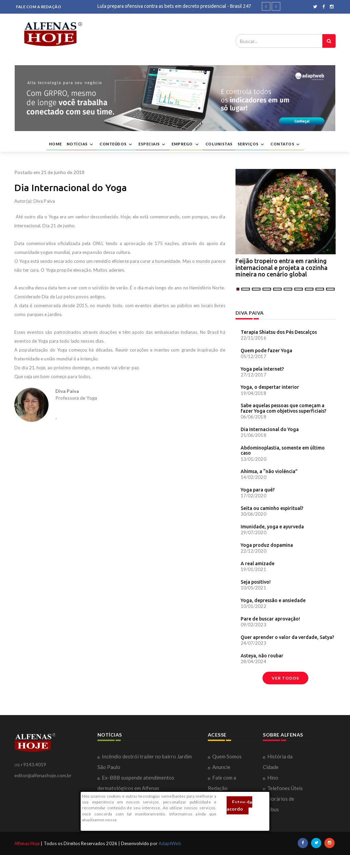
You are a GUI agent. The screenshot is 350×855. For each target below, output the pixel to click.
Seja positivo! (256, 582)
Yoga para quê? (258, 490)
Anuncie (221, 767)
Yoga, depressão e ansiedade (273, 600)
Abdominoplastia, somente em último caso (283, 450)
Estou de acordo (239, 805)
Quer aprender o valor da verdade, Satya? (287, 637)
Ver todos (285, 678)
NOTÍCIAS (81, 144)
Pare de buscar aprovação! (270, 619)
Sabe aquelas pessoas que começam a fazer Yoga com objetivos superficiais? (283, 408)
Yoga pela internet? (262, 369)
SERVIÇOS (252, 144)
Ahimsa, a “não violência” (269, 471)
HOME (55, 144)
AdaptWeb (170, 843)
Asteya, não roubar (262, 655)
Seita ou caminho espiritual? (272, 508)
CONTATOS (285, 144)
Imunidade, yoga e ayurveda (272, 526)
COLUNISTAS (219, 144)
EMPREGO (186, 144)
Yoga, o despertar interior (270, 387)
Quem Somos (227, 756)
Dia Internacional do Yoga (270, 429)
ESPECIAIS (152, 144)
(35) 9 (18, 765)
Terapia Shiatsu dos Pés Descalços (279, 332)
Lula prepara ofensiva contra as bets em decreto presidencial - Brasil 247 (174, 6)
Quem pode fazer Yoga (266, 350)
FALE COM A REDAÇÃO (38, 6)
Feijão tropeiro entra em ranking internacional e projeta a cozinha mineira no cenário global (281, 267)
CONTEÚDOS (116, 144)
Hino (272, 777)
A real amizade (257, 563)
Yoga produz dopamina (267, 545)
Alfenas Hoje (27, 843)
